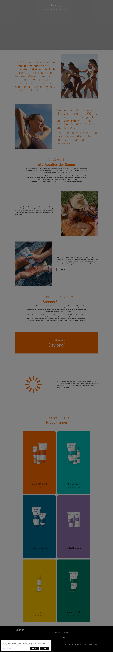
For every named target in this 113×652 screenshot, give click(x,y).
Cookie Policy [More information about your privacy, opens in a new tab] (34, 646)
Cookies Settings (7, 650)
